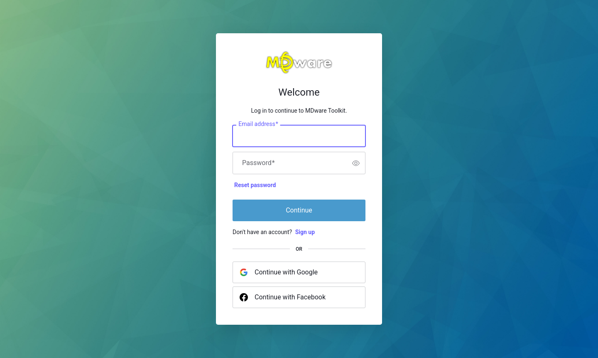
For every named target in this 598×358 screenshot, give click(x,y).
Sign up (305, 232)
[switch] (356, 163)
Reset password (255, 185)
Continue (299, 210)
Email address (258, 124)
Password (258, 163)
